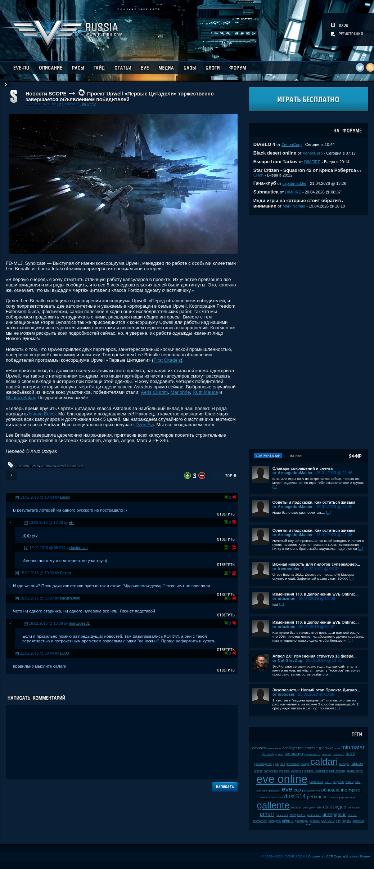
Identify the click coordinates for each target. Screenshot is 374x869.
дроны (279, 754)
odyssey (259, 748)
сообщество (293, 748)
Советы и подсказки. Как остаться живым (313, 502)
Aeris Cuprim (154, 392)
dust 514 (295, 796)
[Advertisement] (308, 332)
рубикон (315, 821)
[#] (17, 497)
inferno (288, 821)
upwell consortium (70, 465)
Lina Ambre (88, 104)
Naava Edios (42, 413)
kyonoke (284, 770)
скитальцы (294, 754)
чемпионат (274, 748)
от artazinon (284, 598)
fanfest (301, 815)
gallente (273, 805)
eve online (281, 779)
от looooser (283, 694)
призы (34, 465)
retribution (353, 807)
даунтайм (315, 807)
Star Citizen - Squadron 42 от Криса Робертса (304, 170)
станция (22, 465)
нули (276, 764)
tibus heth (268, 754)
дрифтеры (301, 821)
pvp (341, 797)
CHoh (258, 175)
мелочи (327, 754)
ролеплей (282, 815)
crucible (311, 748)
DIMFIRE (312, 162)
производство (262, 764)
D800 (64, 653)
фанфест (274, 790)
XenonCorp (291, 144)
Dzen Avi (144, 424)
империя (350, 797)
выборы (344, 764)
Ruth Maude (205, 392)
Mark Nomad (294, 206)
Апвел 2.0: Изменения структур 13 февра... (314, 656)
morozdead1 (79, 623)
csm (328, 782)
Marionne (180, 392)
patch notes (316, 782)
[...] (275, 487)
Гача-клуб (264, 183)
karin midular (337, 770)
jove (337, 748)
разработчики (311, 790)
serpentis (338, 782)
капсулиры (271, 770)
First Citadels (167, 360)
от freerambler (286, 568)
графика (326, 748)
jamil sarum (314, 815)
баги (358, 782)
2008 (292, 815)
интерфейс (334, 814)
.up (59, 104)
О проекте (316, 856)
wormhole (297, 770)
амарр (305, 764)
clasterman (78, 548)
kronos (258, 770)
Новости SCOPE (46, 94)
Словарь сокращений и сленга (302, 468)
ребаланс (317, 796)
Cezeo (65, 573)
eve (287, 789)
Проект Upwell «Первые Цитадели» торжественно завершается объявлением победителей (120, 96)
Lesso (65, 497)
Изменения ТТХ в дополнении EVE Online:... (315, 594)
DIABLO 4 (264, 144)
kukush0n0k (70, 598)
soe (282, 764)
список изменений (316, 770)
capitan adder (295, 183)
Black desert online (274, 153)
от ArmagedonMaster (292, 473)
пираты (346, 821)
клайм (349, 782)
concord (328, 821)
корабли (296, 807)
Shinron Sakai (20, 397)
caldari (324, 761)
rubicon (357, 764)
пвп (338, 821)
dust (327, 807)
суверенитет (312, 754)
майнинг (261, 790)
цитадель (48, 465)
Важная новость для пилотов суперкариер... (316, 564)
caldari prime (355, 770)
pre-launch (292, 764)
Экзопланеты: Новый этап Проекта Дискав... (316, 690)
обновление (334, 790)
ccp (297, 790)
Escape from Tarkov (275, 161)
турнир (354, 790)
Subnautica (266, 192)
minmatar (353, 747)
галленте (338, 754)
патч (350, 753)
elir (71, 523)
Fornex (365, 856)
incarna (333, 797)
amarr (267, 814)
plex (305, 807)
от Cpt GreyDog (287, 660)
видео (339, 807)
